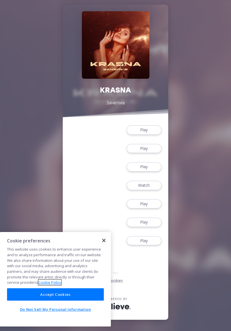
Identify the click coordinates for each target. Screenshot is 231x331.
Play (144, 130)
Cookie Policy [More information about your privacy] (50, 282)
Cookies (115, 280)
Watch (144, 185)
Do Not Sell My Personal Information (55, 309)
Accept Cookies (55, 294)
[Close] (104, 240)
